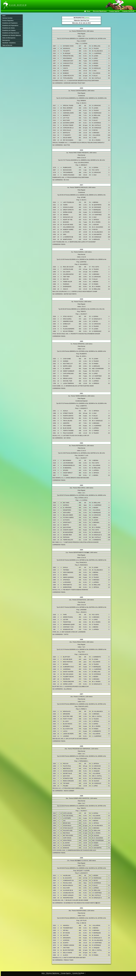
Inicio (3, 15)
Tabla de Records (7, 45)
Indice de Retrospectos (8, 38)
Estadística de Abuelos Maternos (11, 35)
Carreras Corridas (7, 18)
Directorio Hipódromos (100, 11)
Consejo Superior (114, 11)
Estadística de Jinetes (8, 28)
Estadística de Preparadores (10, 25)
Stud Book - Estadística (9, 43)
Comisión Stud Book (128, 11)
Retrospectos (6, 40)
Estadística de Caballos (9, 30)
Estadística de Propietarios (10, 23)
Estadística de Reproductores (10, 33)
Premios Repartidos (8, 20)
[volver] (87, 17)
